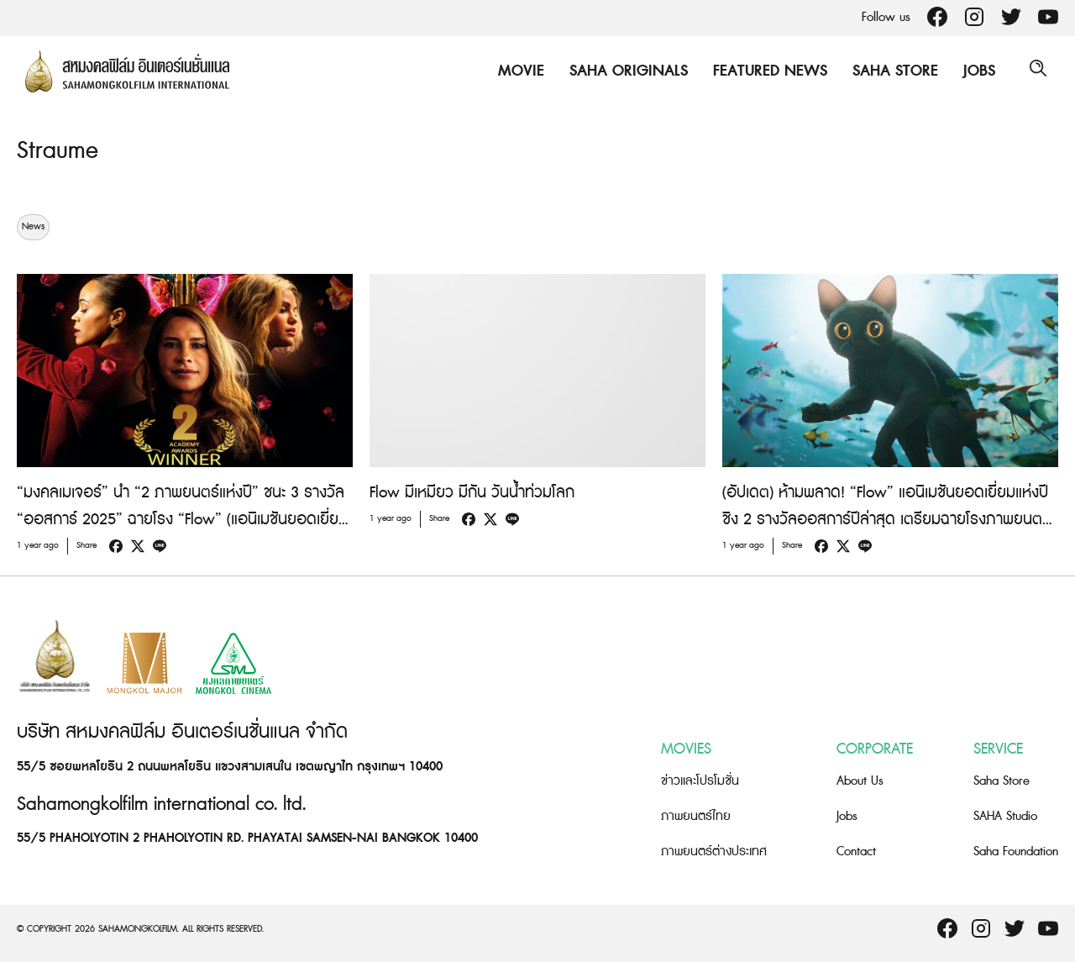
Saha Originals (624, 71)
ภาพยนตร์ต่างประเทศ (714, 851)
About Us (860, 781)
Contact (856, 851)
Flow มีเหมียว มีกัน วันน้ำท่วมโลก (472, 493)
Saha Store (891, 71)
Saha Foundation (1015, 851)
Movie (517, 71)
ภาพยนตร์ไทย (696, 816)
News (33, 226)
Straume (59, 150)
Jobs (975, 71)
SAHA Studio (1005, 816)
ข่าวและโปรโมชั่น (700, 781)
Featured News (766, 71)
